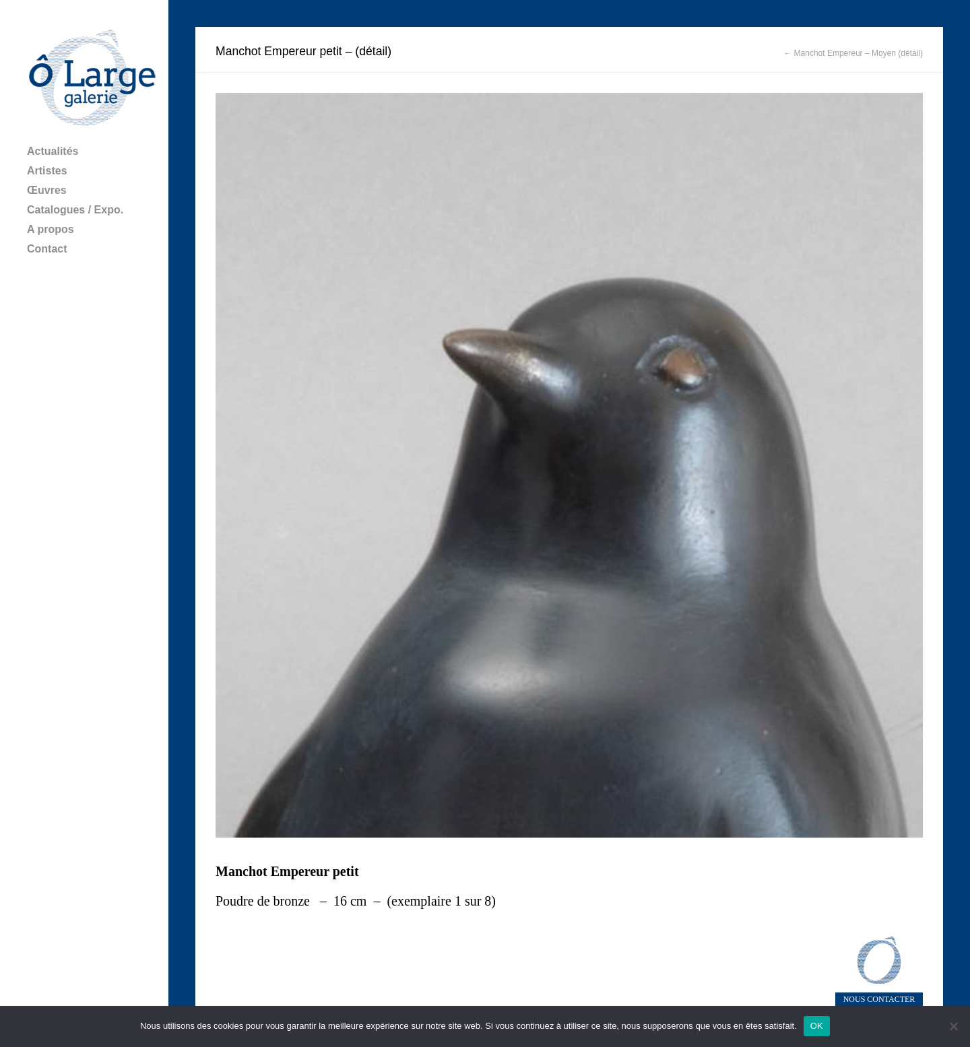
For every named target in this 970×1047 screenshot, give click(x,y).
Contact (47, 249)
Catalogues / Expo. (75, 209)
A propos (50, 229)
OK (816, 1026)
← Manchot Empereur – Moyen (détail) (853, 53)
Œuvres (47, 190)
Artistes (47, 170)
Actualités (52, 151)
